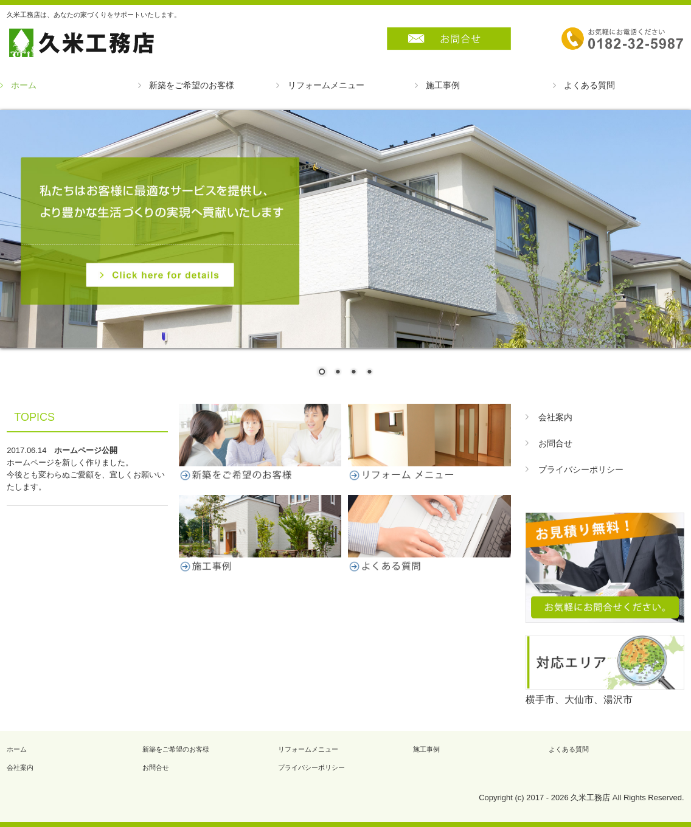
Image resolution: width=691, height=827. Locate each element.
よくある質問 (589, 85)
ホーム (23, 85)
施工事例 (443, 85)
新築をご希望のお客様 (191, 85)
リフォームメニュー (326, 85)
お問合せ (555, 443)
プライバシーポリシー (580, 469)
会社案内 (555, 417)
